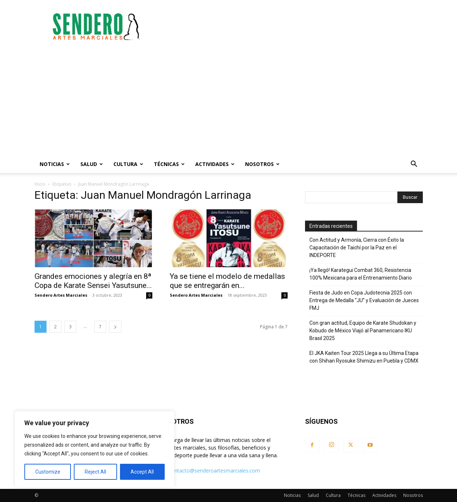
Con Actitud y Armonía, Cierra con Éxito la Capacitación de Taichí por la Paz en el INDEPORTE (356, 247)
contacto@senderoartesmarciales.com (214, 470)
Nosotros (262, 164)
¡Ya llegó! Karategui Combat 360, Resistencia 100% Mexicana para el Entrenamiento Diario (360, 274)
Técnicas (169, 164)
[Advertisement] (290, 26)
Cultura (128, 164)
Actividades (214, 164)
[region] (95, 449)
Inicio (40, 184)
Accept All (142, 472)
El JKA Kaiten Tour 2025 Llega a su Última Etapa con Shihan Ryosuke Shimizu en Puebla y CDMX (363, 357)
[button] (414, 164)
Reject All (95, 472)
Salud (91, 164)
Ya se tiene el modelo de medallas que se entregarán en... (227, 281)
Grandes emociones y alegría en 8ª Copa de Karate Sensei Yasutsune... (93, 281)
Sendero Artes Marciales (61, 295)
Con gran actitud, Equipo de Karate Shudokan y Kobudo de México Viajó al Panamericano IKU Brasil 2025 (362, 330)
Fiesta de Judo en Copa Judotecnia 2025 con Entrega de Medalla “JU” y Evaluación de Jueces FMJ (364, 300)
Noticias (55, 164)
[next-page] (115, 327)
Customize (47, 472)
